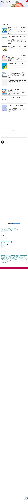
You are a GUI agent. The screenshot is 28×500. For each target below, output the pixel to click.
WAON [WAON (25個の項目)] (20, 258)
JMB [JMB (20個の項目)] (5, 257)
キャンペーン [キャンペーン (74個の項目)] (13, 259)
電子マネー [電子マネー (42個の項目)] (3, 262)
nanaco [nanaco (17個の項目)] (23, 257)
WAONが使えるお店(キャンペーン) (6, 241)
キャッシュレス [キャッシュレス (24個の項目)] (5, 259)
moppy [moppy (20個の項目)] (20, 257)
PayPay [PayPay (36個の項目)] (3, 258)
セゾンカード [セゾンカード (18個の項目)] (23, 259)
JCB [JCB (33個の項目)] (17, 256)
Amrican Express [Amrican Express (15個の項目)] (3, 255)
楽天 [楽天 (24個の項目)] (8, 261)
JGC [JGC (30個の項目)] (20, 256)
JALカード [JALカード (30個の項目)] (14, 256)
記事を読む (9, 33)
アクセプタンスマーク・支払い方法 (6, 242)
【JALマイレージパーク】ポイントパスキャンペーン (8, 230)
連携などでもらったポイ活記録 (14, 97)
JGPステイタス (15, 108)
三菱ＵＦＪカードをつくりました (5, 231)
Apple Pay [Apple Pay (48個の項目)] (7, 255)
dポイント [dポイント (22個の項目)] (17, 255)
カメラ (2, 243)
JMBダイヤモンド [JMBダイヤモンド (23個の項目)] (9, 257)
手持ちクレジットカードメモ (16, 73)
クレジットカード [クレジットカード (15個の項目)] (19, 259)
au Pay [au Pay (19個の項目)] (14, 255)
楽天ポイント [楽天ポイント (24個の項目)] (17, 261)
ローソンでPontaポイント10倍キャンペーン (17, 63)
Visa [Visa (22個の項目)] (14, 258)
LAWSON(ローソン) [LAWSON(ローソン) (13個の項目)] (17, 257)
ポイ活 (13, 29)
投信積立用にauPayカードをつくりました (16, 72)
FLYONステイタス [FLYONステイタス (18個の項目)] (22, 255)
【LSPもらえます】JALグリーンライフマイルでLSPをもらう (9, 229)
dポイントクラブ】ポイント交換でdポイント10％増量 (8, 228)
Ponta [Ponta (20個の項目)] (6, 258)
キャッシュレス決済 (15, 91)
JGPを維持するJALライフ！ (8, 1)
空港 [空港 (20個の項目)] (25, 261)
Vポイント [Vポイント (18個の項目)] (16, 258)
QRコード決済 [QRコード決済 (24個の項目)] (10, 258)
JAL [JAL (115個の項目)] (9, 256)
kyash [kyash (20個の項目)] (13, 257)
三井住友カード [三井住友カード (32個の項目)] (24, 260)
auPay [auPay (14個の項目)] (12, 255)
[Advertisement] (7, 14)
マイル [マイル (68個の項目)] (8, 260)
